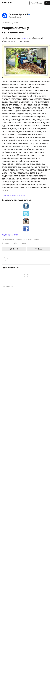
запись (24, 38)
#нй (16, 235)
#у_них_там (7, 235)
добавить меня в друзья (13, 195)
